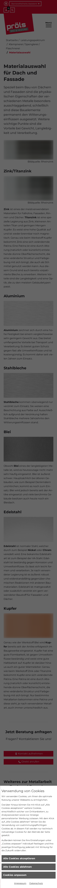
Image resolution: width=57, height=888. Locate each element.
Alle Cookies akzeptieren (19, 858)
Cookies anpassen (14, 875)
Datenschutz (36, 883)
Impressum (20, 883)
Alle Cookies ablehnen (17, 866)
